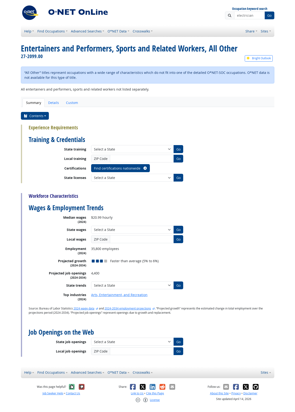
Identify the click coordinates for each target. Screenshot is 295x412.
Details (53, 102)
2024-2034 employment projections (128, 308)
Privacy (236, 393)
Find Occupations (51, 31)
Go (269, 15)
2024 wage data (84, 308)
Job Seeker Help (53, 393)
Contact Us (73, 393)
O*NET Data (117, 31)
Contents (33, 116)
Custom (72, 102)
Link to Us (137, 393)
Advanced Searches (86, 31)
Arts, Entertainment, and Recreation (119, 295)
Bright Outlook (259, 58)
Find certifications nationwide (120, 168)
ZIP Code (101, 158)
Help (27, 31)
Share (250, 31)
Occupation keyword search (249, 9)
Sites (264, 31)
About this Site (219, 393)
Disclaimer (250, 393)
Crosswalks (141, 31)
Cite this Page (155, 393)
